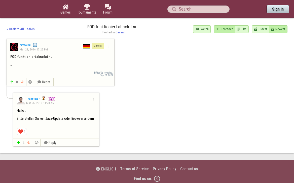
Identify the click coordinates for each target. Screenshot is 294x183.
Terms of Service (134, 168)
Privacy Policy (164, 168)
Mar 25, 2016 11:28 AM (40, 103)
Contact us (189, 168)
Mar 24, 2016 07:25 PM (34, 49)
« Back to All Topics (21, 29)
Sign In (278, 9)
